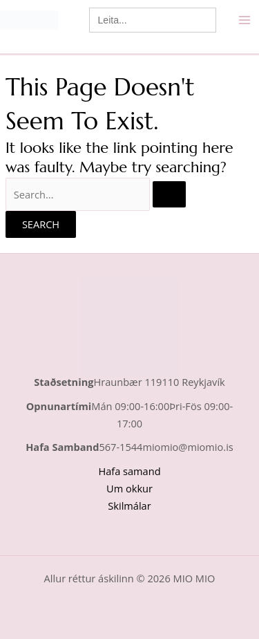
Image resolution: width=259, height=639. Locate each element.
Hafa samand (129, 471)
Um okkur (129, 488)
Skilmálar (129, 505)
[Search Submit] (169, 194)
